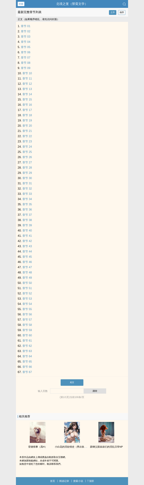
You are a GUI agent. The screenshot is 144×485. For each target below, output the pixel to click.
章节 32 (27, 188)
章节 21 (27, 130)
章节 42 (27, 241)
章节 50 (27, 282)
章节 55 (27, 309)
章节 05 (25, 47)
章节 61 (27, 340)
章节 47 (27, 267)
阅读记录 (64, 481)
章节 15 (27, 99)
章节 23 (27, 141)
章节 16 (27, 104)
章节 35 (27, 204)
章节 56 (27, 314)
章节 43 (27, 246)
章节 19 (27, 120)
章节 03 (25, 36)
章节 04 (25, 41)
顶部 (90, 481)
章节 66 (27, 366)
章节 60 (27, 335)
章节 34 (27, 199)
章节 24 (27, 146)
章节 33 (27, 193)
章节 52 (27, 293)
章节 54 (27, 303)
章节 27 (27, 162)
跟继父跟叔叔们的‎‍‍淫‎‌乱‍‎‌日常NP (106, 446)
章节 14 (27, 94)
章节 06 (25, 52)
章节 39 (27, 225)
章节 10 (27, 73)
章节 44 (27, 251)
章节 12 (27, 83)
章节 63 (27, 351)
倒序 (122, 12)
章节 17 (27, 109)
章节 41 (27, 235)
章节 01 (25, 26)
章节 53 (27, 298)
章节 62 (27, 345)
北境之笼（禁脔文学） (72, 4)
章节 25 (27, 151)
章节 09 (25, 68)
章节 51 (27, 288)
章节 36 (27, 209)
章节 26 (27, 157)
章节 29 (27, 172)
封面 (21, 4)
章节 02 (25, 31)
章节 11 (27, 78)
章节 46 (27, 261)
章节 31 (27, 183)
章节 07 (25, 57)
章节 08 (25, 62)
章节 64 (27, 356)
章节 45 (27, 256)
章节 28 (27, 167)
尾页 (72, 382)
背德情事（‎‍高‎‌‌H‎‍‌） (37, 446)
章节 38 (27, 220)
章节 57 (27, 319)
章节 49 (27, 277)
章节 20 (27, 125)
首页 (52, 481)
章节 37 (27, 214)
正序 (113, 12)
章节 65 (27, 361)
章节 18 (27, 115)
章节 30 (27, 178)
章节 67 (27, 372)
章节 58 (27, 324)
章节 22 (27, 136)
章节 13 (27, 89)
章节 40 (27, 230)
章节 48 (27, 272)
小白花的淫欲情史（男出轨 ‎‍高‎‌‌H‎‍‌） (73, 446)
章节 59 (27, 330)
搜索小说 (78, 481)
